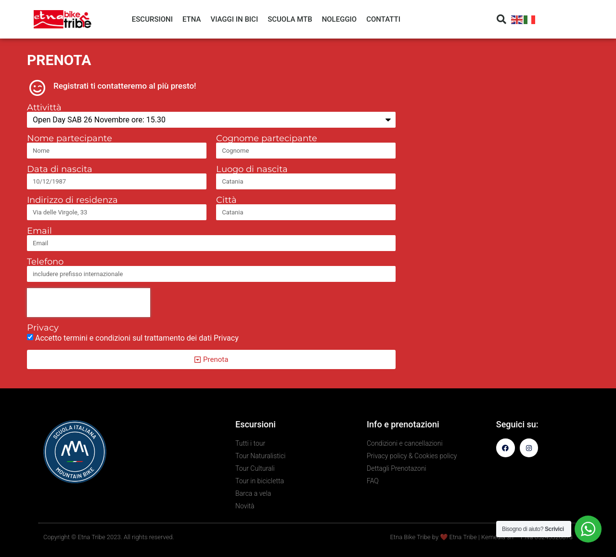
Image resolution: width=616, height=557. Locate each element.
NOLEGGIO (339, 19)
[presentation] (88, 302)
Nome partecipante (69, 138)
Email (39, 230)
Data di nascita (59, 169)
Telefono (45, 261)
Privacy (43, 327)
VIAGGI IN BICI (234, 19)
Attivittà (44, 107)
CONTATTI (383, 19)
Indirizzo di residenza (72, 200)
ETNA (191, 19)
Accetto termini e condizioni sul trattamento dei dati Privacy (137, 338)
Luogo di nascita (252, 169)
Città (226, 200)
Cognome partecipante (266, 138)
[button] (501, 19)
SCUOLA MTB (290, 19)
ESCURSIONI (152, 19)
